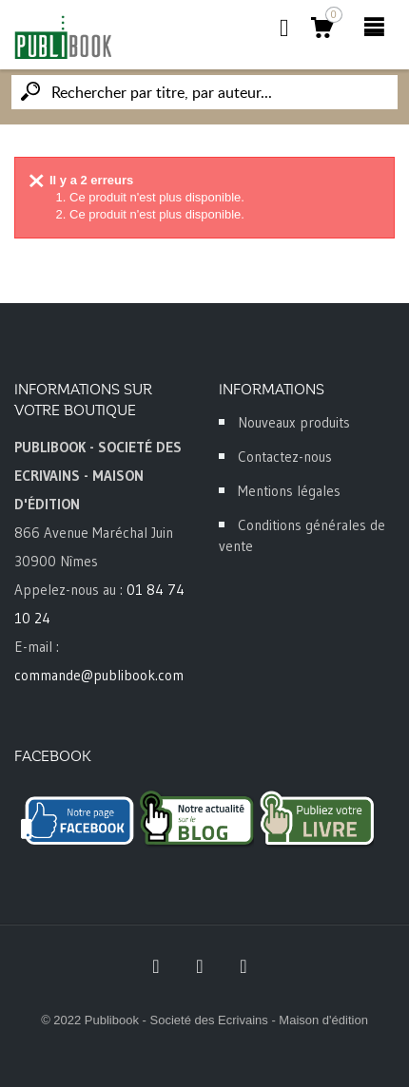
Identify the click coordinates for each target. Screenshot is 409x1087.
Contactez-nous (285, 457)
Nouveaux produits (294, 422)
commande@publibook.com (99, 675)
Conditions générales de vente (302, 535)
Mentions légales (289, 491)
